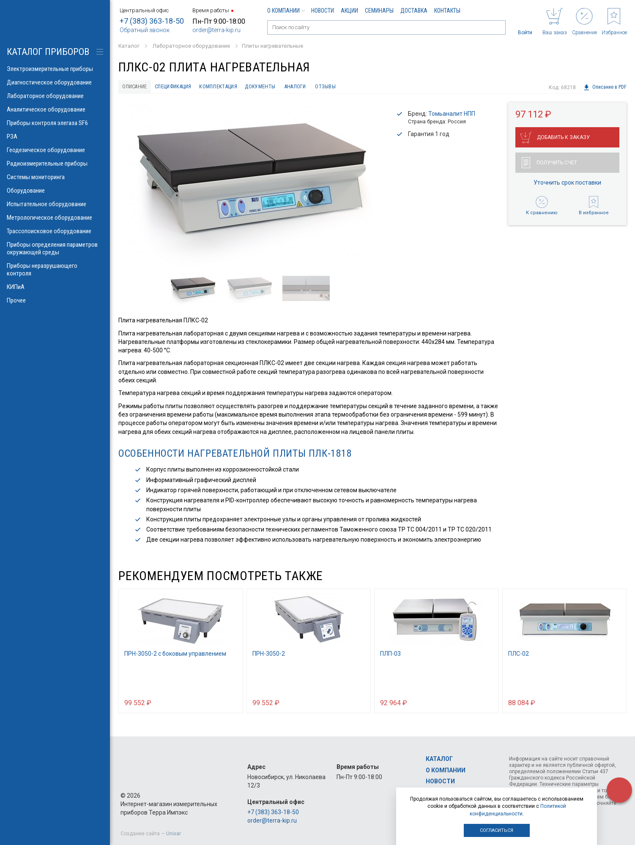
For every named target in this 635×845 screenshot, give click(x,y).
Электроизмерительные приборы (55, 69)
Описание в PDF (605, 87)
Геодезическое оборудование (55, 150)
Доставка (413, 10)
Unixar (173, 834)
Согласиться (496, 830)
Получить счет (549, 164)
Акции (349, 10)
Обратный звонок (145, 30)
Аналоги (327, 87)
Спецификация (185, 87)
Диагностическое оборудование (55, 82)
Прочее (55, 300)
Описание (138, 87)
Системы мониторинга (55, 177)
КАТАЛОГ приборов (48, 51)
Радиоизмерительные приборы (55, 163)
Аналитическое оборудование (55, 109)
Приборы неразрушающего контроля (55, 269)
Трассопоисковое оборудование (55, 231)
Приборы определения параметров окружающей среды (55, 248)
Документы (286, 87)
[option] (250, 186)
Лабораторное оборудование (55, 96)
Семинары (379, 10)
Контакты (447, 10)
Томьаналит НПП (451, 115)
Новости (322, 10)
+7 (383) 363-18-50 (152, 20)
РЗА (55, 136)
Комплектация (238, 87)
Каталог (439, 758)
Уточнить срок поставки (567, 184)
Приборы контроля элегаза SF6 (55, 123)
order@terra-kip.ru (216, 30)
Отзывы (363, 87)
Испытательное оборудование (55, 204)
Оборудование (55, 190)
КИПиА (55, 287)
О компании (285, 10)
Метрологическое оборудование (55, 217)
